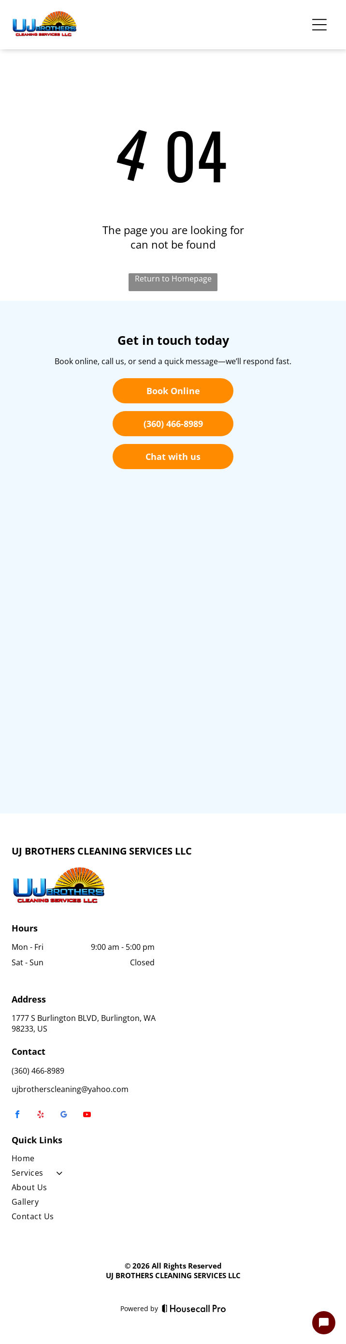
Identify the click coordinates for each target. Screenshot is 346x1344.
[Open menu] (319, 24)
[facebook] (17, 1115)
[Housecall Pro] (194, 1308)
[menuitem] (90, 1160)
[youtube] (87, 1115)
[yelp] (40, 1115)
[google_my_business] (64, 1115)
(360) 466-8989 (38, 1070)
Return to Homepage (173, 278)
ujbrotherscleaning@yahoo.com (70, 1089)
